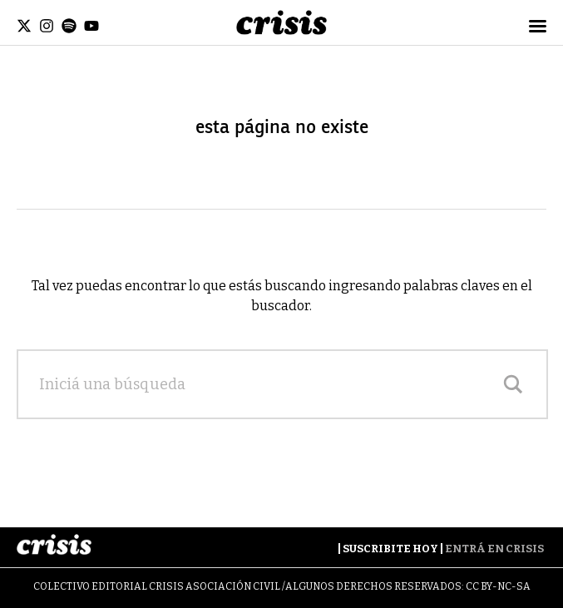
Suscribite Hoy (390, 548)
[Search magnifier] (513, 384)
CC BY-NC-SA (498, 586)
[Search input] (265, 384)
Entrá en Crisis (494, 548)
